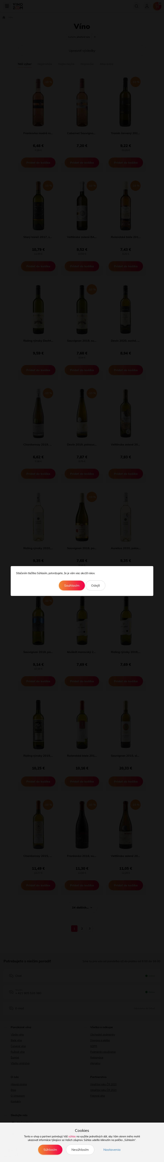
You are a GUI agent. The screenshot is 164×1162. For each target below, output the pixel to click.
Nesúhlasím (80, 1150)
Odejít (95, 585)
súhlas (72, 1136)
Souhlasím (72, 585)
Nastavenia (112, 1150)
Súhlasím (50, 1150)
